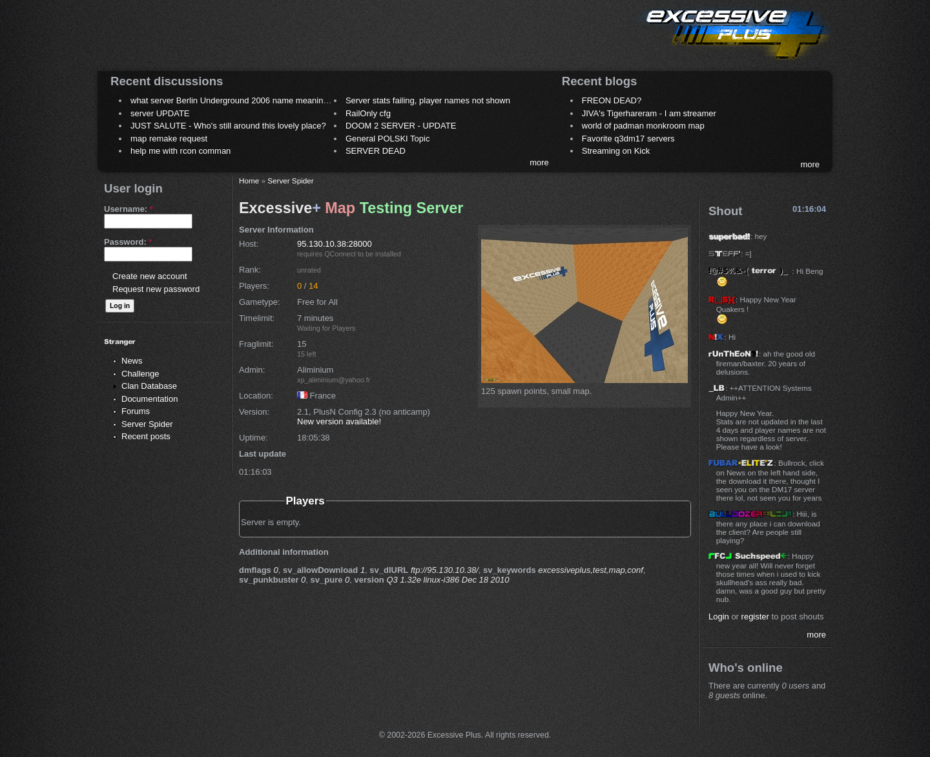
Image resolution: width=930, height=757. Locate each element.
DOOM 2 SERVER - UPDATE (401, 125)
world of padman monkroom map (643, 125)
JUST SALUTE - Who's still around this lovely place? (228, 125)
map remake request (168, 138)
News (132, 361)
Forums (135, 411)
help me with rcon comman (180, 151)
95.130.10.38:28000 (334, 244)
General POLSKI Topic (388, 138)
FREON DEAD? (611, 100)
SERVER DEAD (376, 151)
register (755, 616)
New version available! (339, 421)
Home (249, 180)
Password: (128, 242)
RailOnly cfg (368, 113)
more (539, 162)
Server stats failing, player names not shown (428, 100)
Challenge (140, 373)
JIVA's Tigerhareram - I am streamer (649, 113)
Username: (128, 209)
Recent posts (145, 436)
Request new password (156, 289)
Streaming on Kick (616, 151)
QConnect (340, 254)
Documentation (149, 399)
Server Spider (146, 424)
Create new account (149, 276)
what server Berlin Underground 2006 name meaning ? (232, 100)
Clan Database (149, 386)
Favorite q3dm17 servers (628, 138)
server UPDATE (160, 113)
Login (718, 616)
